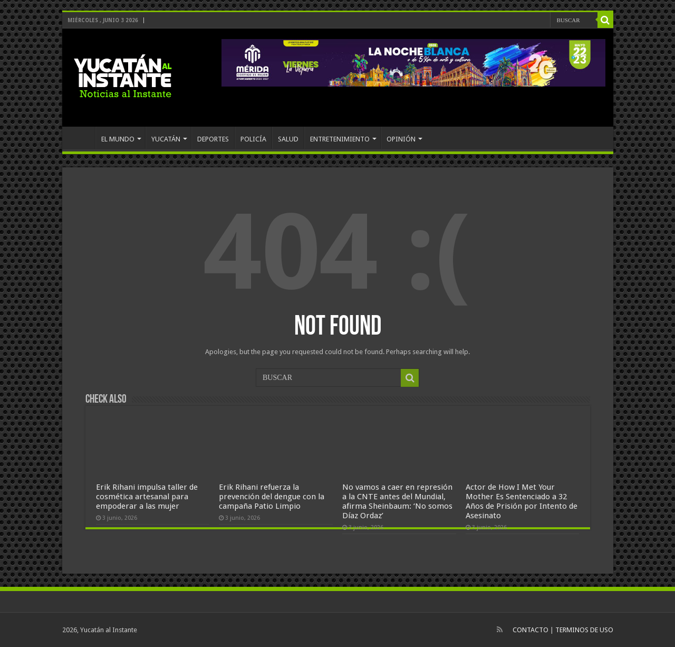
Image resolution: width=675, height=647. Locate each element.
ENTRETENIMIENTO (340, 139)
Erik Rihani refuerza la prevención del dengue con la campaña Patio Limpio (271, 496)
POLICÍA (253, 139)
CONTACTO (530, 630)
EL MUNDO (117, 139)
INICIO (81, 138)
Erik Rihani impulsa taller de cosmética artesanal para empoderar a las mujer (147, 496)
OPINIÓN (401, 139)
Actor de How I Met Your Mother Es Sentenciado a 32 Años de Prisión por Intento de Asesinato (521, 501)
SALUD (288, 139)
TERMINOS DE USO (584, 630)
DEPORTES (213, 139)
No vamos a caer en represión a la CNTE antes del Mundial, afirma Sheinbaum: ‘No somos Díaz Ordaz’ (397, 501)
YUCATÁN (165, 139)
